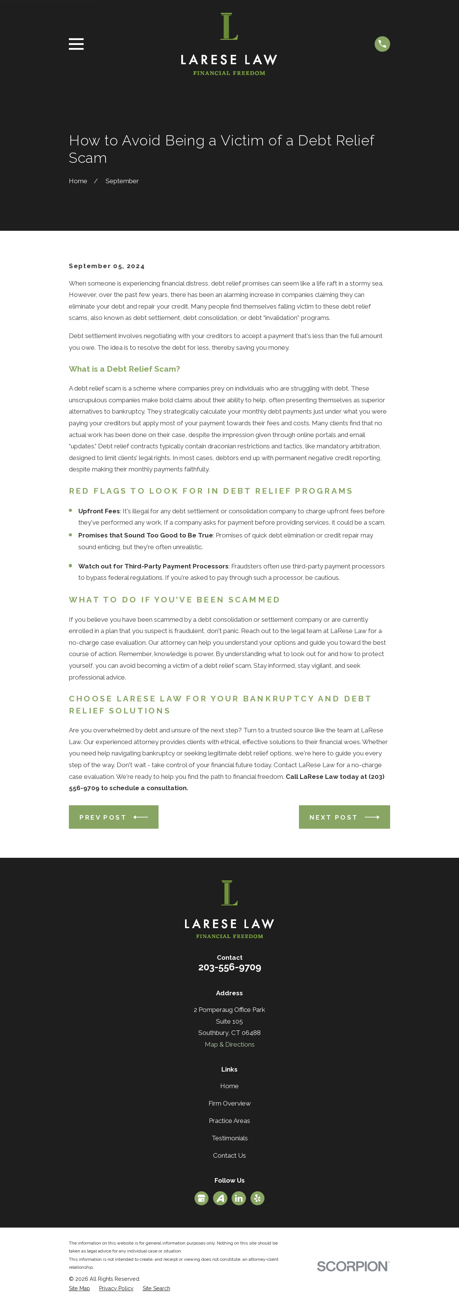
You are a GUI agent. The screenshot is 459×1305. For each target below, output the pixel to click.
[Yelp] (257, 1198)
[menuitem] (79, 1289)
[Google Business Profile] (201, 1198)
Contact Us (229, 1155)
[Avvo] (220, 1198)
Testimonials (230, 1138)
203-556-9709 (229, 967)
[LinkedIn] (239, 1198)
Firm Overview (229, 1103)
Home (229, 1086)
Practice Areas (229, 1120)
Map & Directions (230, 1044)
